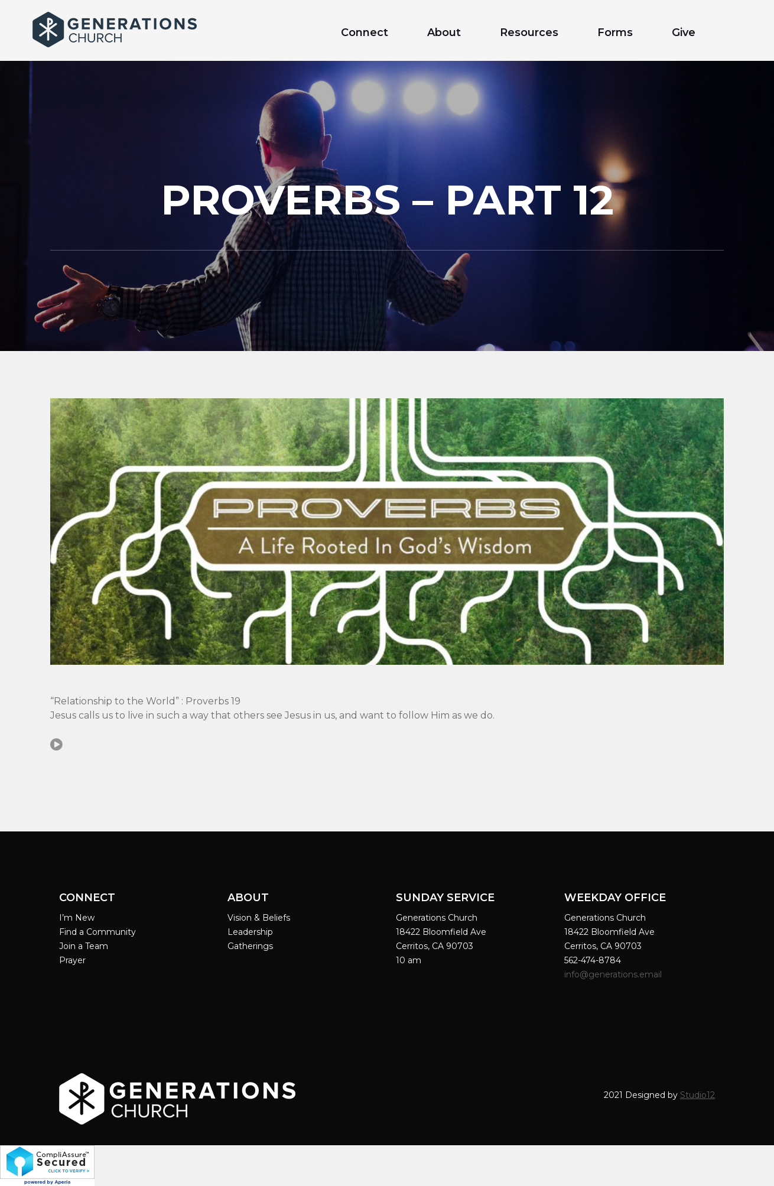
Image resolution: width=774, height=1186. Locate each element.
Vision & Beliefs (258, 917)
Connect (364, 32)
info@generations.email (614, 974)
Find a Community (97, 932)
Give (683, 32)
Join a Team (83, 946)
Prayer (72, 960)
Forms (615, 32)
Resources (529, 32)
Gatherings (250, 946)
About (444, 32)
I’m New (77, 917)
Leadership (250, 932)
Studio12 (697, 1095)
